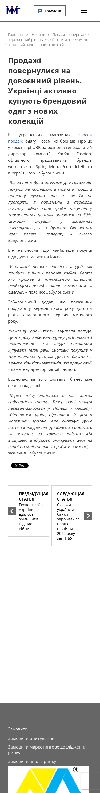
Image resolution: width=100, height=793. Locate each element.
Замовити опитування (31, 738)
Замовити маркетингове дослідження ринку (47, 750)
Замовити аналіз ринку (32, 761)
